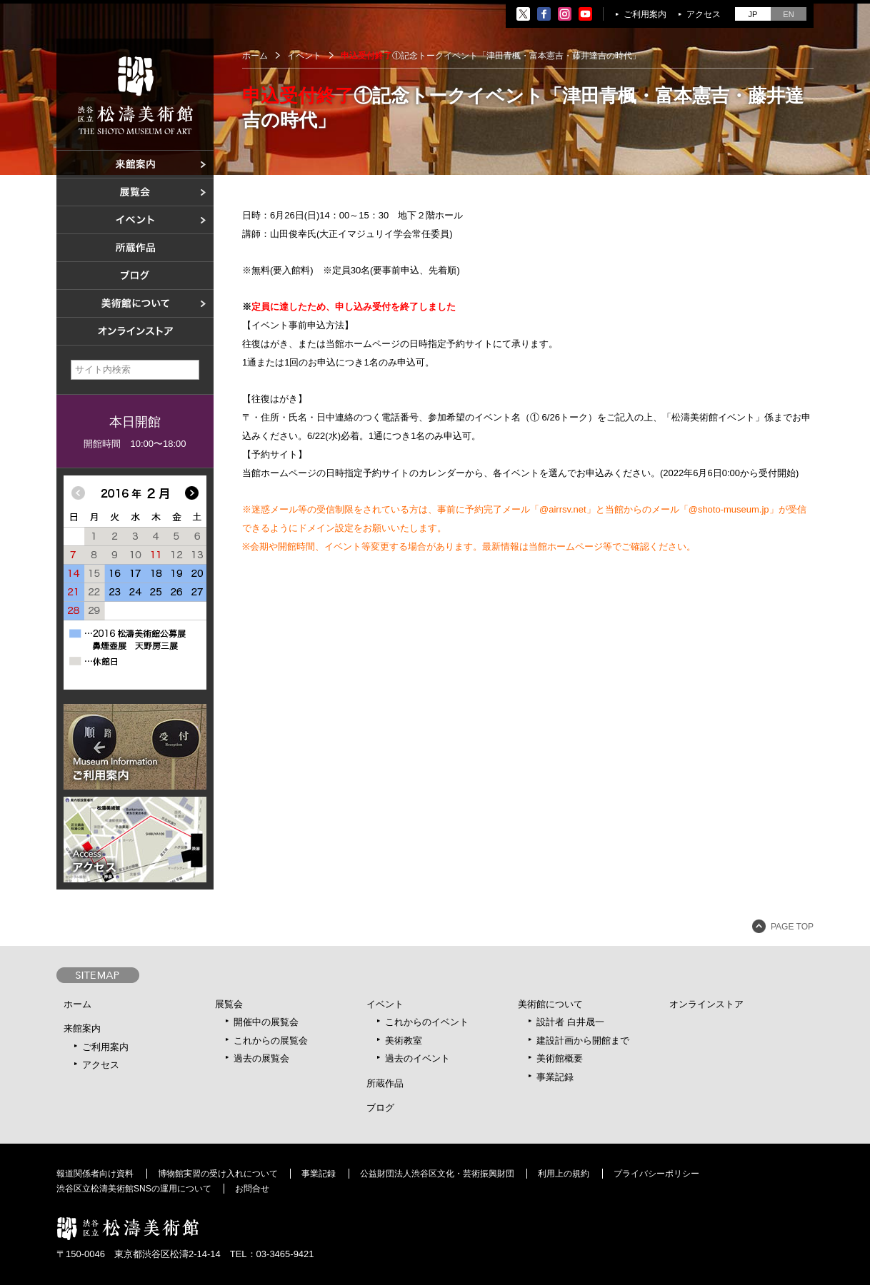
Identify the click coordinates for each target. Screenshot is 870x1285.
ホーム (255, 56)
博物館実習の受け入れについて (218, 1174)
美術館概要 (559, 1058)
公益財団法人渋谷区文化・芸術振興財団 (437, 1174)
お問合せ (252, 1189)
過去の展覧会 (261, 1058)
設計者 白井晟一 (570, 1022)
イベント (385, 1004)
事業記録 (555, 1077)
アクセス (703, 14)
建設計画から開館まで (582, 1040)
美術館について (550, 1004)
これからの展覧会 (271, 1040)
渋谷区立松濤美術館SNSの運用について (133, 1189)
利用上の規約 (563, 1174)
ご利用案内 (645, 14)
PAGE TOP (792, 927)
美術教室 (403, 1040)
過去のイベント (417, 1058)
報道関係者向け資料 (95, 1174)
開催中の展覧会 (266, 1022)
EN (788, 14)
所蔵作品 (385, 1083)
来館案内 (82, 1028)
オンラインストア (706, 1004)
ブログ (380, 1107)
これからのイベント (427, 1022)
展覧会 (229, 1004)
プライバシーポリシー (656, 1174)
